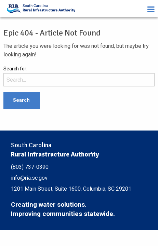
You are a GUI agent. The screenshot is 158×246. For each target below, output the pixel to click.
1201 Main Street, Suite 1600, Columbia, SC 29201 (71, 189)
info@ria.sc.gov (29, 178)
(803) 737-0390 (30, 167)
